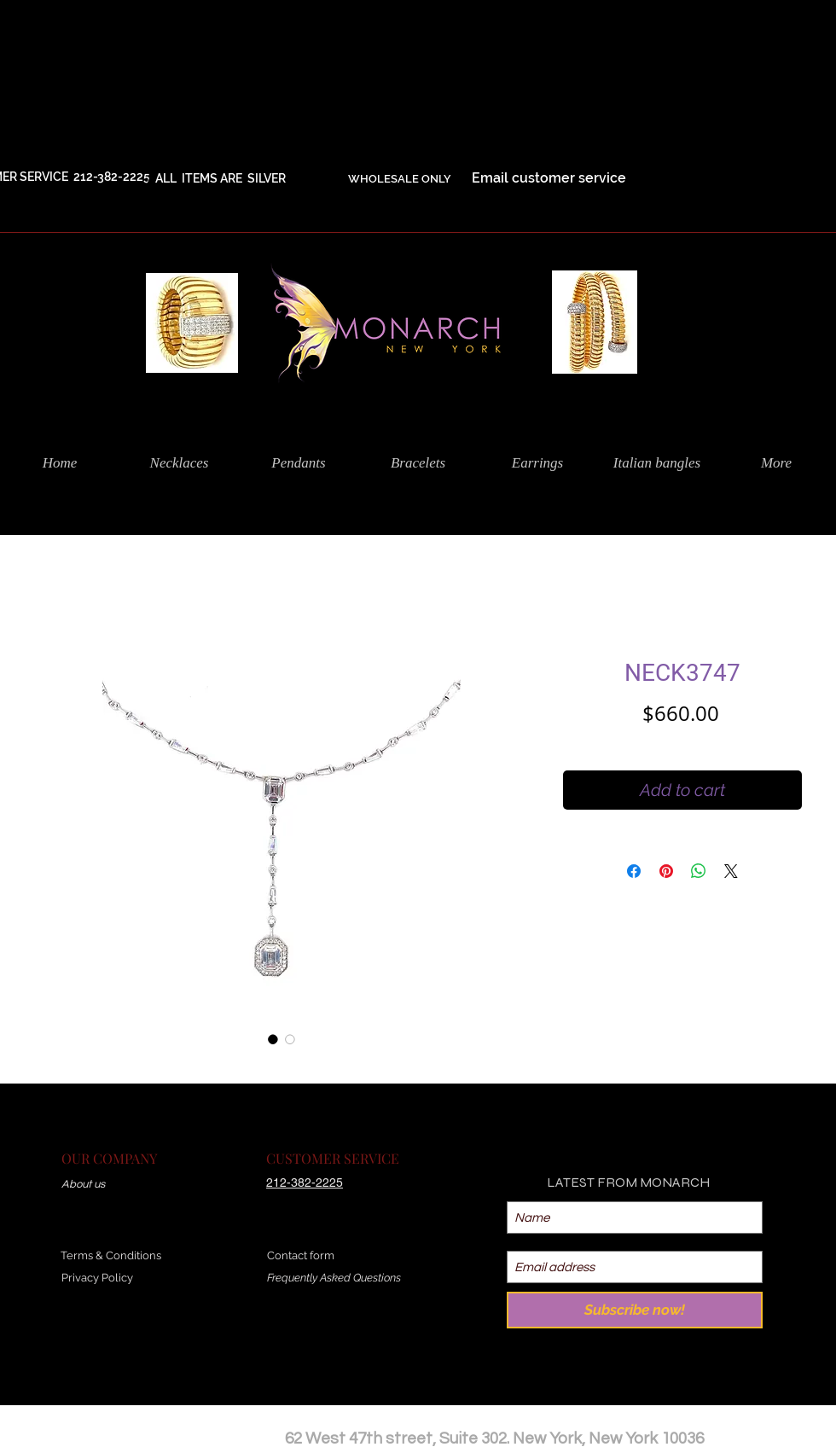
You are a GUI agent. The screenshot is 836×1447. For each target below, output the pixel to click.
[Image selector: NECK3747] (273, 1039)
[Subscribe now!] (635, 1310)
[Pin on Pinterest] (666, 871)
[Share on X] (731, 871)
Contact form (300, 1255)
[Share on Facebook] (634, 871)
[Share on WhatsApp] (698, 871)
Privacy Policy (97, 1277)
